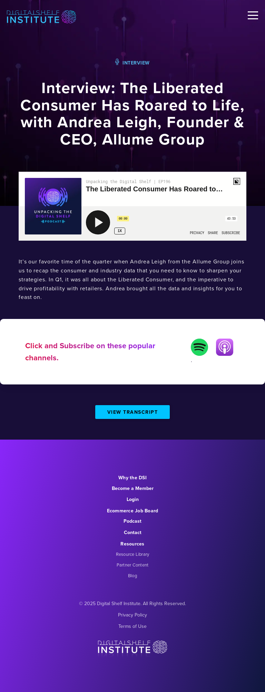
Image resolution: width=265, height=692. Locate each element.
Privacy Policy (132, 615)
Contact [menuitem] (132, 532)
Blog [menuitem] (132, 575)
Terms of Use (132, 626)
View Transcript (132, 412)
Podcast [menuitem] (132, 521)
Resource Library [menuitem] (132, 554)
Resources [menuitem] (132, 544)
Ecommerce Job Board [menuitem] (132, 510)
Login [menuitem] (133, 499)
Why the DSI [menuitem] (132, 477)
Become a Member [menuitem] (133, 488)
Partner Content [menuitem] (133, 565)
